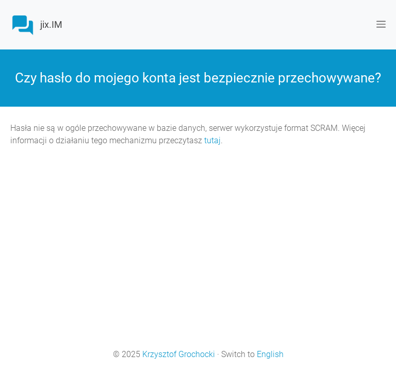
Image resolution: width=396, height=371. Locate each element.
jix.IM (51, 24)
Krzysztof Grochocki (178, 354)
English (270, 354)
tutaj (212, 140)
